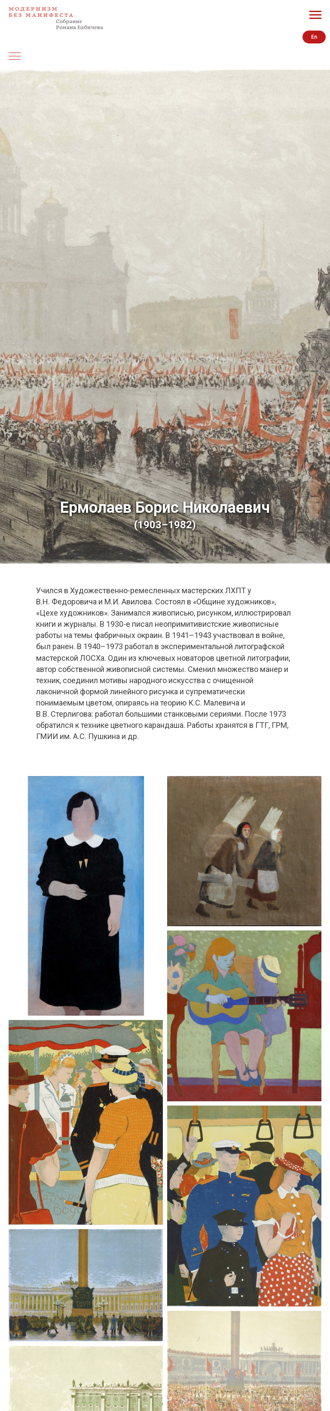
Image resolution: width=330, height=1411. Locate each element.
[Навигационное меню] (315, 15)
